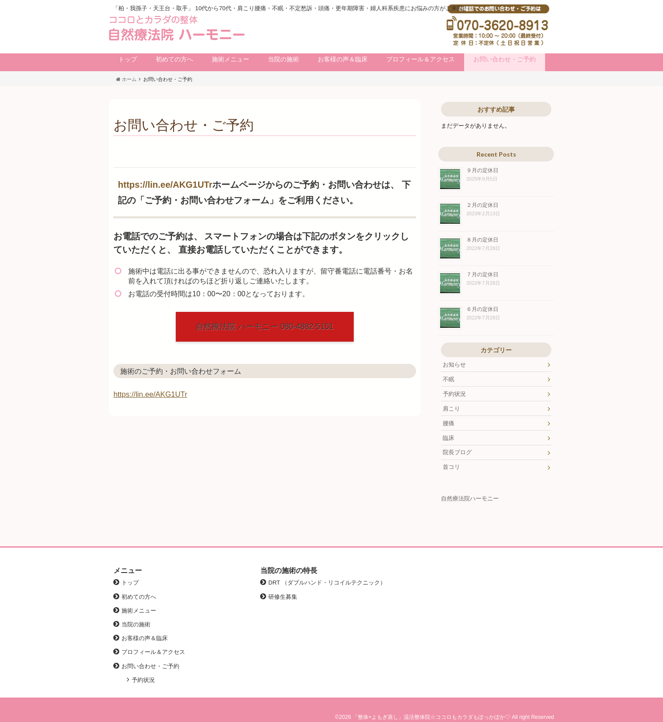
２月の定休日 (482, 205)
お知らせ (454, 364)
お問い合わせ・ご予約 (504, 59)
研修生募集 (282, 596)
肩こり (451, 408)
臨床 (448, 438)
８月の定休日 (482, 239)
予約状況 (454, 394)
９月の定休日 (482, 170)
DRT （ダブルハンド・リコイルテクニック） (327, 582)
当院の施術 (283, 59)
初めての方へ (174, 59)
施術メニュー (230, 59)
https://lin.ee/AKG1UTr (165, 185)
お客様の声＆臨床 (343, 59)
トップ (127, 59)
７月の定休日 (482, 274)
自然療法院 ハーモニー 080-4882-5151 (264, 326)
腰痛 (448, 423)
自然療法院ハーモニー (470, 498)
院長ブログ (457, 452)
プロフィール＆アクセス (420, 59)
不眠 (448, 379)
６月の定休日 (482, 309)
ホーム (126, 79)
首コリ (451, 467)
